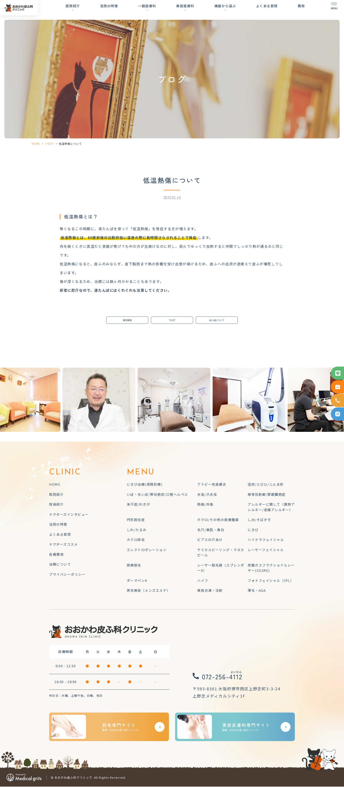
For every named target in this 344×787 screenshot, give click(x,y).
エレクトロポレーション (147, 550)
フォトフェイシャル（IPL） (271, 581)
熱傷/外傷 (205, 505)
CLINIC (65, 473)
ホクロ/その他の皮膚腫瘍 (218, 520)
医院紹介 (95, 9)
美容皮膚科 (197, 9)
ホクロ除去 (136, 540)
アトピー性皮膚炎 (211, 485)
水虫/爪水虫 (207, 494)
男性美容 (127, 320)
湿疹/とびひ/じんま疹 (266, 485)
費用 (301, 9)
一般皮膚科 (162, 9)
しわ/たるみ (137, 530)
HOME (36, 143)
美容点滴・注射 (210, 591)
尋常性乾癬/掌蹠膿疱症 (267, 494)
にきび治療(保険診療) (145, 485)
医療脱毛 (134, 565)
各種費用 (56, 554)
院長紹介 (56, 505)
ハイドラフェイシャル (266, 540)
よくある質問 (270, 9)
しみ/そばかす (259, 520)
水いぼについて (217, 320)
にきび (253, 530)
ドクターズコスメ (63, 545)
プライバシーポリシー (67, 574)
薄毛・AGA (257, 591)
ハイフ (202, 581)
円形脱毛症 (136, 520)
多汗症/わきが (138, 505)
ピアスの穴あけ (210, 540)
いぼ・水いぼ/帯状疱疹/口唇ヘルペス (157, 494)
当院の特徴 (128, 9)
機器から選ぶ (233, 9)
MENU (141, 473)
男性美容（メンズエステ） (148, 591)
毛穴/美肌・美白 (210, 530)
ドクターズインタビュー (69, 514)
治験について (60, 565)
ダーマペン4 (137, 581)
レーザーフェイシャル (266, 550)
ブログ (49, 143)
